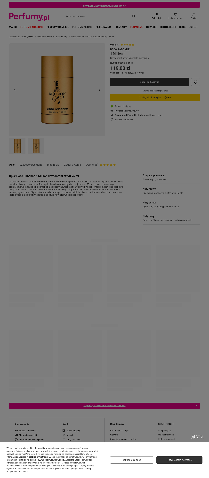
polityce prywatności (38, 457)
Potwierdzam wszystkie (180, 460)
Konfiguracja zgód (131, 460)
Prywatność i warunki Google (50, 460)
